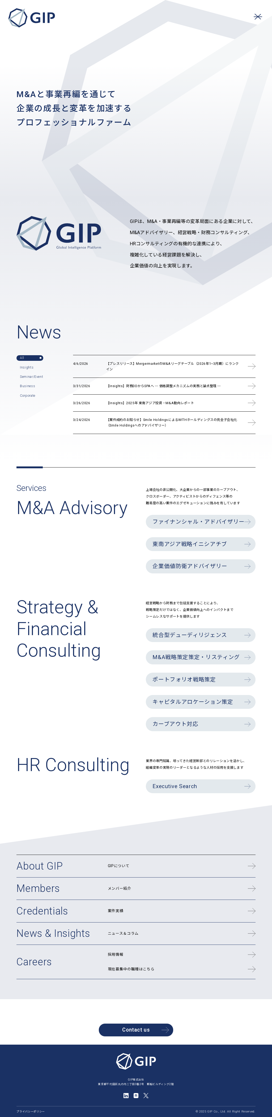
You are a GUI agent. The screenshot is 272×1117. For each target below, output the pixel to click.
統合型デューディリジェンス (189, 635)
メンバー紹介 (119, 888)
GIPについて (119, 866)
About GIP (39, 866)
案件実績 (116, 911)
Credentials (42, 911)
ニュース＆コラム (123, 933)
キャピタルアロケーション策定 (192, 702)
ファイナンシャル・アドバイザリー (198, 522)
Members (38, 888)
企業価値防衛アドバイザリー (189, 566)
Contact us (145, 1030)
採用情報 (116, 954)
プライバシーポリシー (30, 1111)
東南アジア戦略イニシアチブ (189, 544)
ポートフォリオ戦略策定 (184, 679)
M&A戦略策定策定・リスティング (196, 657)
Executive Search (174, 786)
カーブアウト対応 (175, 724)
